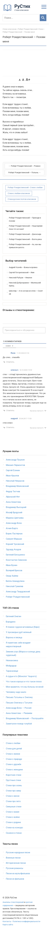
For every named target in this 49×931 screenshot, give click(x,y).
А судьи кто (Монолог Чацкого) (21, 676)
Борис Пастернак (14, 533)
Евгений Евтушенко (15, 554)
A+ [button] (28, 79)
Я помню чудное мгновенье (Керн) (23, 627)
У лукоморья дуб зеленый (18, 632)
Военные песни (13, 857)
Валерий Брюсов (14, 570)
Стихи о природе (14, 759)
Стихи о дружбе (13, 764)
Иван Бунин (11, 565)
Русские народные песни (18, 852)
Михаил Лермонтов (15, 465)
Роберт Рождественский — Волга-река (25, 239)
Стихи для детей (14, 748)
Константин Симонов (16, 560)
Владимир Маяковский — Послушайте (24, 718)
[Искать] (43, 17)
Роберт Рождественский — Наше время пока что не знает (25, 227)
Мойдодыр (11, 665)
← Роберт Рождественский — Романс (25, 166)
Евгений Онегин (13, 616)
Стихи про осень (14, 785)
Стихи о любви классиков (19, 193)
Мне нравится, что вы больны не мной (24, 687)
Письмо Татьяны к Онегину (19, 697)
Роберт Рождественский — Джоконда (25, 234)
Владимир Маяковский (17, 486)
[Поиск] (21, 17)
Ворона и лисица (14, 637)
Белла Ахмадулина (15, 581)
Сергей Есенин (13, 470)
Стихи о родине (13, 822)
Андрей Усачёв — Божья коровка (23, 267)
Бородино (10, 621)
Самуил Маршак (14, 539)
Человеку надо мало (16, 692)
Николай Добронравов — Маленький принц (25, 284)
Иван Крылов (12, 475)
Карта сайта (8, 925)
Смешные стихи (13, 806)
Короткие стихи (13, 775)
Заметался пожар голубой (19, 723)
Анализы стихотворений (13, 902)
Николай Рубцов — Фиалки (20, 278)
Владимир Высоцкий (16, 507)
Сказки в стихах (14, 833)
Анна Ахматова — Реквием (19, 713)
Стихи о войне (13, 817)
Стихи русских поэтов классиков (22, 199)
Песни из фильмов (15, 879)
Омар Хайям (12, 576)
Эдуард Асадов (13, 549)
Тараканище (12, 671)
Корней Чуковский (15, 544)
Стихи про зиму (13, 790)
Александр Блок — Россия (18, 708)
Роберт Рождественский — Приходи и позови (25, 219)
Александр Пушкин (15, 459)
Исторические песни (16, 863)
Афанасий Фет (13, 496)
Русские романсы (14, 868)
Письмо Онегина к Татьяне (19, 702)
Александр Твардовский (18, 591)
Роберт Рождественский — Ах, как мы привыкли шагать (25, 246)
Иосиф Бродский (14, 512)
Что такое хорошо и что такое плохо (24, 681)
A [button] (20, 79)
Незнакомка (12, 660)
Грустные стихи (13, 780)
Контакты (7, 921)
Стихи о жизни (13, 754)
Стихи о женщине (14, 769)
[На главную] (18, 10)
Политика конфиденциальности (26, 921)
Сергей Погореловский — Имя (21, 272)
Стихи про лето (13, 801)
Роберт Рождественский (18, 597)
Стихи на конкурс (14, 827)
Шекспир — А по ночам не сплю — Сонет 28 (26, 292)
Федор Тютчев (13, 491)
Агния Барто (12, 528)
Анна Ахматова (13, 502)
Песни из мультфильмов (18, 873)
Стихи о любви (13, 743)
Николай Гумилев (14, 586)
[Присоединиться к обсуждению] (24, 330)
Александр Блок (14, 523)
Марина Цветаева (15, 518)
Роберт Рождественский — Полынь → (24, 172)
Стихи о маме (12, 812)
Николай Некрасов (15, 481)
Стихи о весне (12, 796)
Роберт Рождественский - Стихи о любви (25, 187)
